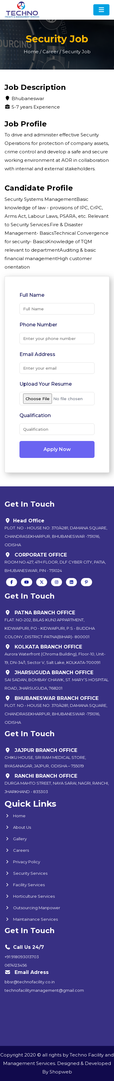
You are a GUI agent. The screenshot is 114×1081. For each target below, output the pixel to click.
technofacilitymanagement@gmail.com (44, 990)
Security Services (26, 873)
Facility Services (25, 884)
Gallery (16, 838)
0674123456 (16, 965)
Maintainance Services (31, 919)
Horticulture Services (30, 896)
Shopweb (61, 1072)
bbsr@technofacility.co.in (30, 981)
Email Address (37, 354)
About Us (18, 827)
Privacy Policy (22, 861)
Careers (17, 850)
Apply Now (57, 449)
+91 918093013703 (22, 956)
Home (15, 815)
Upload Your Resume (45, 384)
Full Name (31, 295)
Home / (32, 51)
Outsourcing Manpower (32, 907)
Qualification (35, 415)
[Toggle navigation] (101, 9)
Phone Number (38, 325)
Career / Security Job (67, 51)
